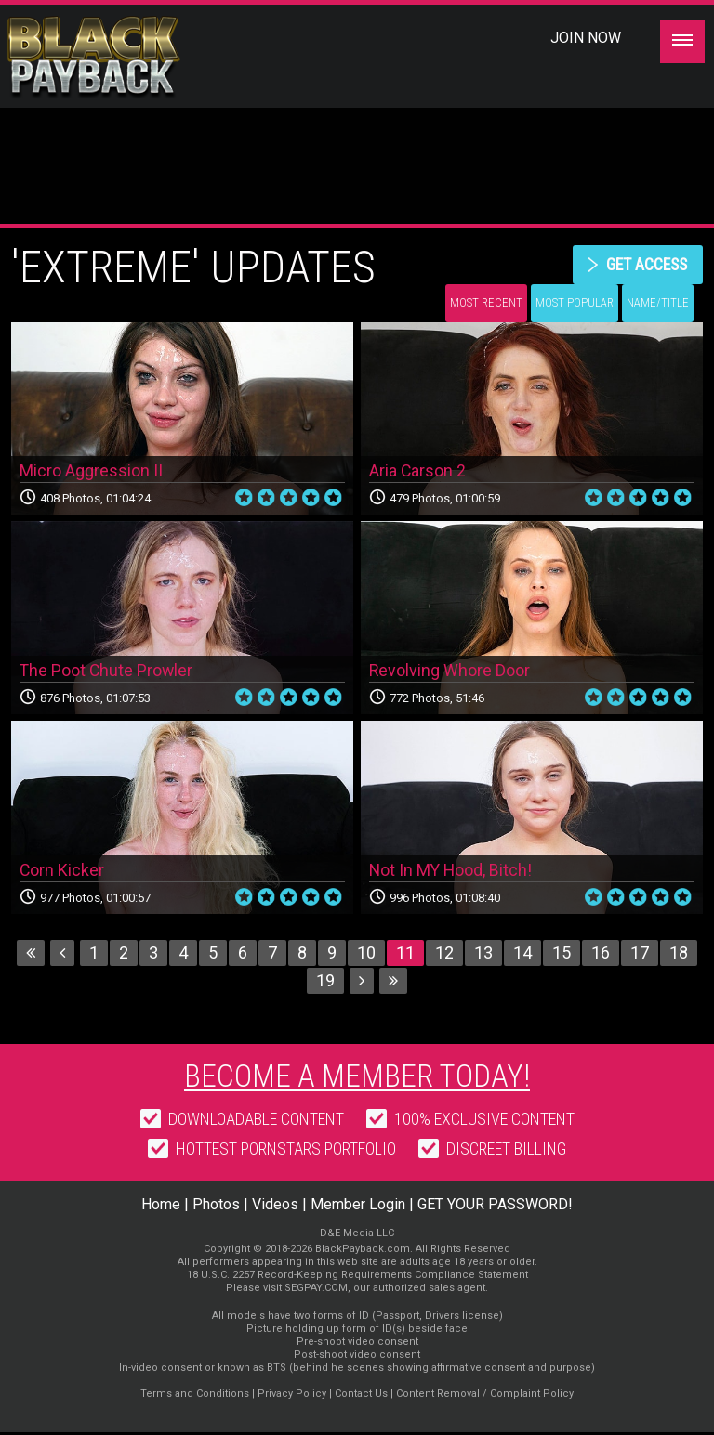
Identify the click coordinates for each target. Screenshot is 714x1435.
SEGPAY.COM (316, 1291)
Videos (275, 1207)
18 (678, 954)
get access (644, 264)
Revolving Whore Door (450, 671)
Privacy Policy (292, 1396)
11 (405, 954)
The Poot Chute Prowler (107, 671)
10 (366, 954)
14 (522, 954)
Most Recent (486, 303)
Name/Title (658, 303)
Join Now (585, 37)
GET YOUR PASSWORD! (495, 1207)
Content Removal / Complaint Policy (485, 1396)
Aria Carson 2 (418, 472)
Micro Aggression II (91, 472)
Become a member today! (357, 1078)
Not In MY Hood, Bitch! (452, 871)
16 (600, 954)
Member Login (358, 1207)
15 (561, 954)
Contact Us (361, 1396)
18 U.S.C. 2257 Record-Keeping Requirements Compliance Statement (357, 1278)
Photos (216, 1207)
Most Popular (575, 303)
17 (639, 954)
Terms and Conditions (194, 1396)
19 (325, 982)
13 (483, 954)
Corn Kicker (62, 871)
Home (160, 1207)
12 (444, 954)
